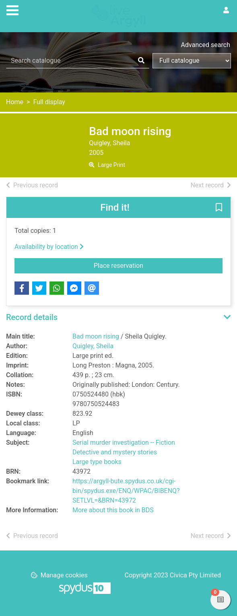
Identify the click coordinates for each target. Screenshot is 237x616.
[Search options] (192, 60)
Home (14, 102)
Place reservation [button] (146, 265)
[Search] (141, 60)
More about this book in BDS (113, 510)
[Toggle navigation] (12, 9)
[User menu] (226, 10)
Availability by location (49, 247)
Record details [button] (32, 317)
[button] (219, 208)
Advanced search (205, 45)
